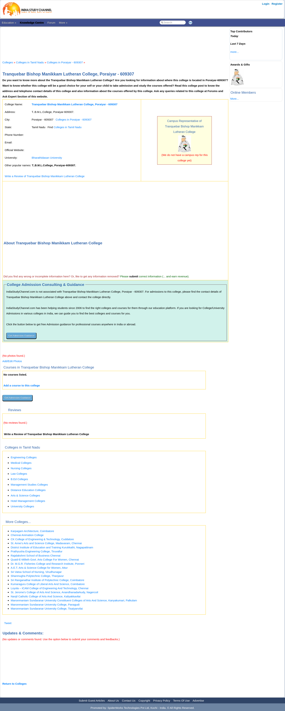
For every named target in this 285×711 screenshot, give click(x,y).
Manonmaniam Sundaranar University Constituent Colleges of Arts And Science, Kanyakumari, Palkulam (74, 600)
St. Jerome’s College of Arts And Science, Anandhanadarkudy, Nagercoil (54, 592)
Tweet (7, 623)
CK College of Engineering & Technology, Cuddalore (42, 539)
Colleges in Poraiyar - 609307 (65, 62)
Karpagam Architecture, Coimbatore (32, 531)
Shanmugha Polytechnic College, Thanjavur (37, 575)
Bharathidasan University (47, 157)
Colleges (7, 62)
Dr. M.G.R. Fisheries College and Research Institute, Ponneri (47, 563)
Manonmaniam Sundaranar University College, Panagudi (45, 604)
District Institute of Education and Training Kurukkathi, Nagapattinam (52, 547)
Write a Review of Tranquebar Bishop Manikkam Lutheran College (45, 176)
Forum (51, 22)
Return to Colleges (14, 683)
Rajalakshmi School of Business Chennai (35, 555)
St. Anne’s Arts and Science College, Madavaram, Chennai (46, 543)
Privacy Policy (161, 700)
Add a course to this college (21, 385)
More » (63, 22)
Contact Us (128, 700)
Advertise (198, 700)
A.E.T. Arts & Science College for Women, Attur (39, 567)
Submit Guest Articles (92, 700)
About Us (113, 700)
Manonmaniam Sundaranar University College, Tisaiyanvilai (47, 608)
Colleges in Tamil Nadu (30, 62)
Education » (9, 22)
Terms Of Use (181, 700)
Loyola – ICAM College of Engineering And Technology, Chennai (49, 588)
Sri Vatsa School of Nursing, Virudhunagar (36, 571)
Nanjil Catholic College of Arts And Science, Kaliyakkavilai (46, 596)
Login (265, 3)
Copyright (144, 700)
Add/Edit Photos (12, 361)
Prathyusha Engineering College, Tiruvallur (36, 551)
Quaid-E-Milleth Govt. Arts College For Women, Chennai (45, 559)
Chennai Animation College (27, 535)
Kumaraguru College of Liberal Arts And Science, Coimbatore (48, 584)
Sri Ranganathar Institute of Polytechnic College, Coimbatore (47, 580)
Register (277, 3)
